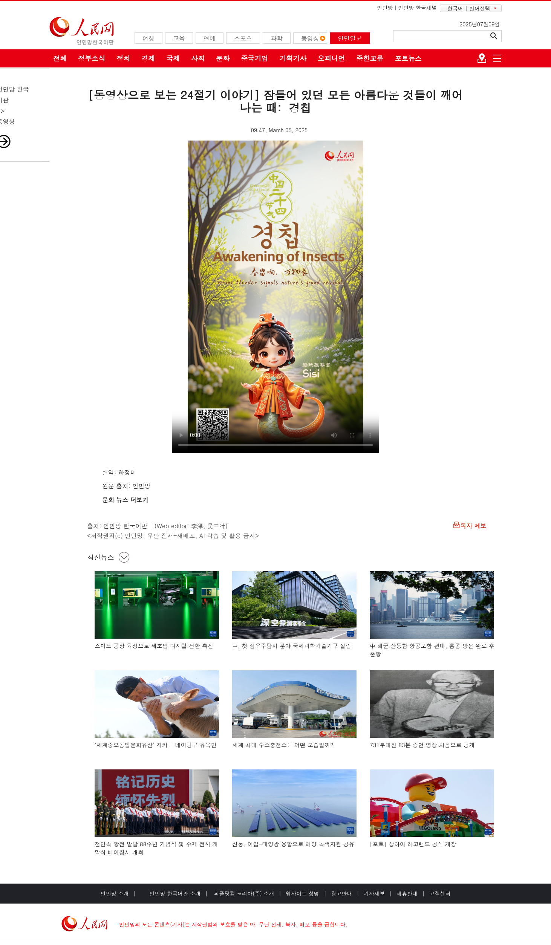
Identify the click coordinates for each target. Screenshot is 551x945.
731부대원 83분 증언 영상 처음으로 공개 (422, 745)
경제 (148, 58)
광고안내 (341, 893)
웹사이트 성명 (302, 893)
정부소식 (91, 58)
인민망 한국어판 (125, 525)
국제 (173, 58)
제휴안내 (407, 893)
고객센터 (439, 893)
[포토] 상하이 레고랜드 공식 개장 (413, 844)
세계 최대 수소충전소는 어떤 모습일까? (283, 745)
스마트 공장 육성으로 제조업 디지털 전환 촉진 (154, 646)
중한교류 (369, 58)
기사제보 (374, 893)
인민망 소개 (115, 893)
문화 (223, 58)
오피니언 (331, 58)
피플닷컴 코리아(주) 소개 (243, 893)
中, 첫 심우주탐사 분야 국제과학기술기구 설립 (291, 646)
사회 (198, 58)
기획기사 (292, 58)
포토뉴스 (408, 58)
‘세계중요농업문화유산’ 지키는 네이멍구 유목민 (156, 745)
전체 (60, 58)
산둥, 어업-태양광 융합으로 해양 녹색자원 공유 (293, 844)
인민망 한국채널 (417, 7)
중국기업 (254, 58)
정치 (123, 58)
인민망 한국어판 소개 (175, 893)
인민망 (385, 7)
